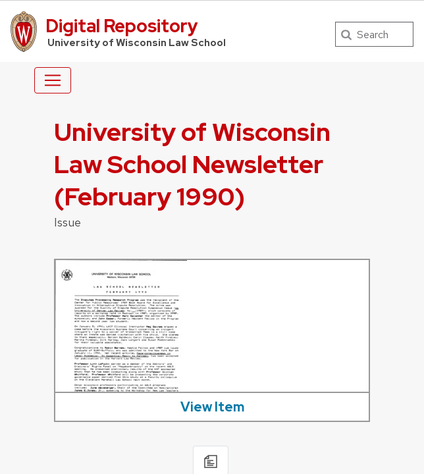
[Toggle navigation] (52, 80)
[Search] (374, 34)
